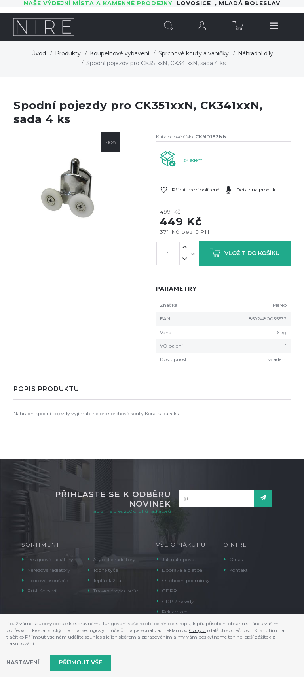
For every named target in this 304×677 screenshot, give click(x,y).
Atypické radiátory (114, 559)
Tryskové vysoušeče (115, 591)
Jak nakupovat (179, 559)
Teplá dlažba (107, 580)
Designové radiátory (50, 559)
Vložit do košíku (245, 254)
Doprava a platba (182, 570)
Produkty (68, 53)
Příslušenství (41, 591)
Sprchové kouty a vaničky (193, 53)
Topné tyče (105, 570)
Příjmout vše (80, 662)
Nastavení (22, 662)
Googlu (197, 630)
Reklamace (174, 612)
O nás (236, 559)
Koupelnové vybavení (119, 53)
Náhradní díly (255, 53)
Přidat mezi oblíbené (195, 190)
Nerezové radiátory (48, 570)
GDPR (169, 591)
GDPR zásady (178, 601)
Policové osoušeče (47, 580)
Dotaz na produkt (256, 190)
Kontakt (238, 570)
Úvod (38, 53)
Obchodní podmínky (186, 580)
